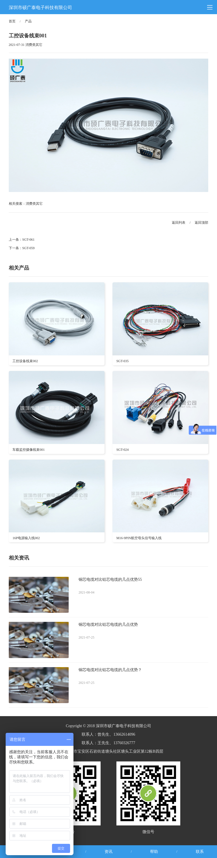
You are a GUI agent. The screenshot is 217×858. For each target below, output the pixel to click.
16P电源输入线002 (26, 538)
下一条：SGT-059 (22, 248)
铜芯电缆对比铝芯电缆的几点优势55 (110, 579)
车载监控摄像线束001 (28, 450)
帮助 (154, 852)
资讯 (108, 852)
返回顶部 (201, 223)
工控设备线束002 (25, 361)
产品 (28, 21)
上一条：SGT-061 (22, 240)
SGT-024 (122, 450)
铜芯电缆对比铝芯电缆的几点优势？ (110, 670)
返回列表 (178, 223)
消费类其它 (34, 204)
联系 (200, 852)
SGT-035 (122, 361)
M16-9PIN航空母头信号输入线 (139, 538)
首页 (12, 21)
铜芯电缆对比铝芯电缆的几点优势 (108, 624)
